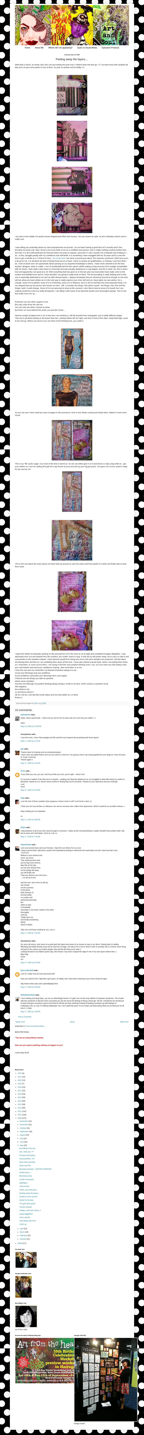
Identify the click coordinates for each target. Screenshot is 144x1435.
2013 (20, 1104)
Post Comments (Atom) (35, 1026)
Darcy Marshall (27, 970)
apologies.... (24, 1183)
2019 (20, 1084)
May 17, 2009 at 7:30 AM (30, 933)
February (23, 1235)
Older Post (124, 1022)
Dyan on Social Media (87, 48)
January (23, 1239)
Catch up (22, 1224)
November (24, 1125)
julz (22, 749)
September (24, 1132)
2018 (20, 1087)
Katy (22, 798)
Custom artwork (25, 1207)
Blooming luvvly (25, 1176)
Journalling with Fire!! (27, 1221)
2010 (20, 1115)
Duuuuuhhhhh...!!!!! (26, 1159)
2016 (20, 1094)
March (22, 1232)
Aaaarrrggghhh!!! (26, 1214)
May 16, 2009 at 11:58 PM (31, 726)
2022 (20, 1073)
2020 (20, 1080)
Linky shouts (24, 1186)
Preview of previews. (27, 1155)
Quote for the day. (26, 1200)
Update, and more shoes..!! (30, 1210)
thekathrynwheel (28, 995)
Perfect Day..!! (25, 1172)
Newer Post (20, 1022)
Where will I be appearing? (60, 48)
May (22, 1145)
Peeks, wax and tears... (28, 1190)
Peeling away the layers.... (29, 1193)
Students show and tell (28, 1197)
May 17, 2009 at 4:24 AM (30, 790)
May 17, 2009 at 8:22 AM (30, 963)
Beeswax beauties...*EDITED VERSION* (35, 1169)
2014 (20, 1101)
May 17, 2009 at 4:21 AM (30, 763)
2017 (20, 1091)
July (21, 1138)
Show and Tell (24, 1166)
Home (27, 48)
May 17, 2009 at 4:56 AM (30, 820)
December (24, 1121)
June (22, 1142)
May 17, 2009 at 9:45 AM (30, 987)
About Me (39, 48)
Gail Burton (25, 715)
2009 (20, 1118)
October (23, 1128)
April (22, 1229)
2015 (20, 1097)
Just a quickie (24, 1217)
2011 (20, 1111)
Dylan (23, 827)
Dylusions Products (110, 48)
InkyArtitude (26, 845)
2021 (20, 1077)
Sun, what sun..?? (26, 1152)
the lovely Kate (58, 258)
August (23, 1135)
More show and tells (27, 1162)
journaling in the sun (27, 1148)
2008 (20, 1243)
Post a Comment (24, 1017)
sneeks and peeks (26, 1179)
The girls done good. (27, 1204)
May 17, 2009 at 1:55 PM (30, 1012)
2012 (20, 1108)
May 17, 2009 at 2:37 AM (30, 741)
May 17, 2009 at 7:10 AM (30, 837)
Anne (23, 771)
